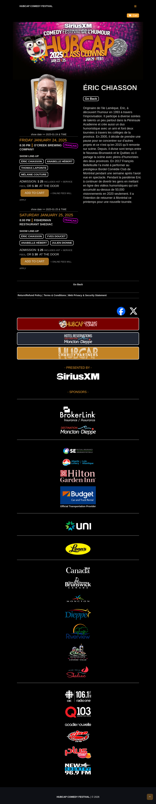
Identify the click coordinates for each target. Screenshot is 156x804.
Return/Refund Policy (30, 295)
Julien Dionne (62, 242)
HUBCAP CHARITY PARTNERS (78, 353)
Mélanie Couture (34, 174)
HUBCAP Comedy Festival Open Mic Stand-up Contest (78, 324)
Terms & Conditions (55, 295)
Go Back (91, 98)
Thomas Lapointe (33, 167)
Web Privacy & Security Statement (87, 295)
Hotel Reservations (78, 338)
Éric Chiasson (31, 161)
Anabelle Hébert (59, 161)
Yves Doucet (56, 236)
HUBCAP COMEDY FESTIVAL (36, 6)
